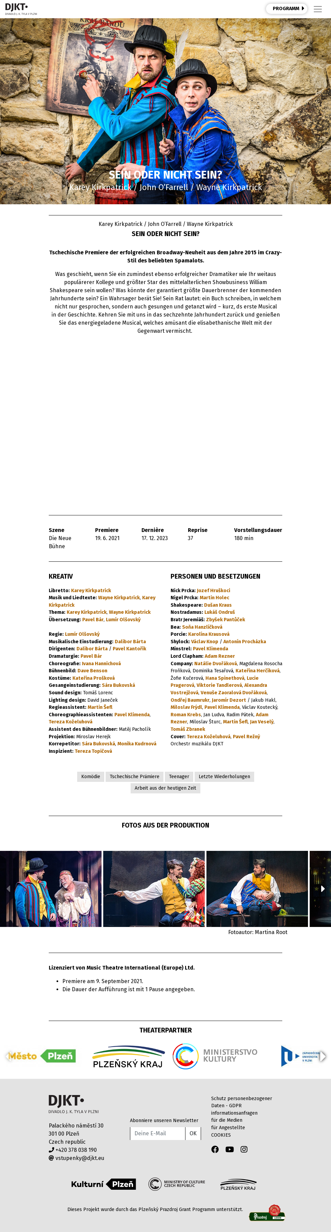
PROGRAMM (289, 8)
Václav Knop (204, 642)
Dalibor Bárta (130, 642)
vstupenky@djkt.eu (76, 1158)
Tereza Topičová (93, 751)
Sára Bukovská (118, 685)
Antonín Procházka (244, 642)
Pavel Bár (93, 620)
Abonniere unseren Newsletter (164, 1120)
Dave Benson (92, 671)
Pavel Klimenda (132, 715)
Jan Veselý (261, 722)
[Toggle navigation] (318, 9)
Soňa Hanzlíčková (202, 627)
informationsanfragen (234, 1113)
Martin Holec (214, 598)
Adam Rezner (220, 656)
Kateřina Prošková (93, 678)
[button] (323, 888)
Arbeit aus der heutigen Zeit (165, 788)
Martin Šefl (100, 707)
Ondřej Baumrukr (190, 700)
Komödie (90, 777)
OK (193, 1133)
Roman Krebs (186, 715)
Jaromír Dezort (229, 700)
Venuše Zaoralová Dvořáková (234, 693)
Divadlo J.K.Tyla (73, 1104)
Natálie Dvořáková (215, 664)
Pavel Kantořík (129, 649)
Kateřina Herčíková (258, 671)
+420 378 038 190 (73, 1150)
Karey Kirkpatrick (91, 591)
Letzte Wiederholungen (224, 777)
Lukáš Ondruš (219, 612)
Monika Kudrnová (136, 744)
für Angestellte (228, 1128)
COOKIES (221, 1135)
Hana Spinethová (224, 678)
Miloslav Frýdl (186, 707)
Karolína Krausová (208, 634)
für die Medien (226, 1120)
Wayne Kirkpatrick (119, 598)
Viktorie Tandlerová (219, 685)
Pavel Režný (246, 737)
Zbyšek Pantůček (225, 620)
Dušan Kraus (218, 605)
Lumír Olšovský (123, 620)
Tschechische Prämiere (134, 777)
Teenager (179, 777)
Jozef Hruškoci (213, 591)
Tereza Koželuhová (70, 722)
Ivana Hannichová (101, 664)
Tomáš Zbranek (188, 729)
